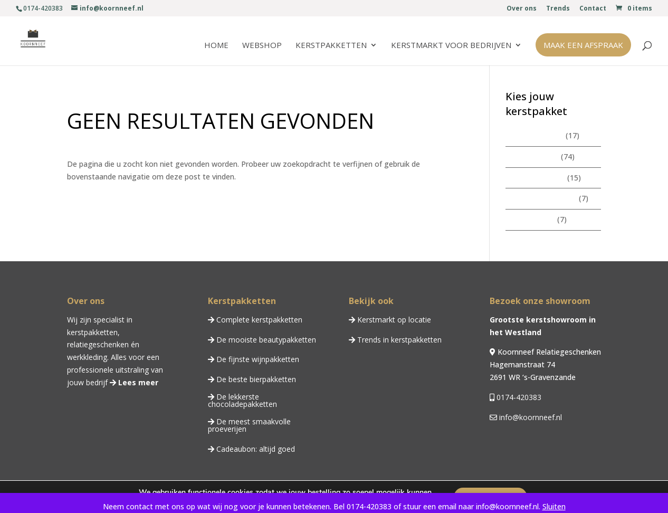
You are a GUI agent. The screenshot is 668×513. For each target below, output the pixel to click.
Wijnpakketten (530, 219)
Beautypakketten (535, 178)
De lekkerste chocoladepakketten (242, 400)
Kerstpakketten (331, 45)
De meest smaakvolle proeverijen (249, 425)
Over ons (522, 9)
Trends (558, 9)
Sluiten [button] (554, 506)
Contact (592, 9)
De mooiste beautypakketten (265, 340)
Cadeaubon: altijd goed (254, 449)
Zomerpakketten (534, 135)
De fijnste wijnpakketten (256, 359)
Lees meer (137, 382)
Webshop (262, 45)
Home (216, 45)
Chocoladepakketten (541, 198)
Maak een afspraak (583, 45)
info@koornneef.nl (529, 417)
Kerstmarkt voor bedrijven (451, 45)
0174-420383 (517, 397)
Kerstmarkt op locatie (393, 320)
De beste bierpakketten (255, 379)
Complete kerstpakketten (258, 320)
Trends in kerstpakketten (398, 340)
